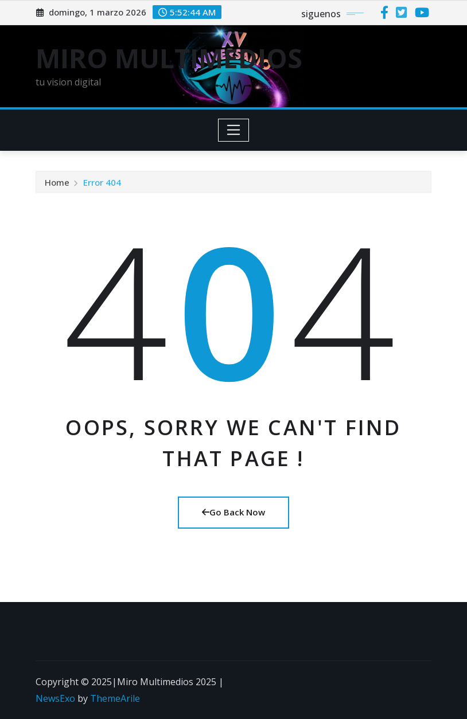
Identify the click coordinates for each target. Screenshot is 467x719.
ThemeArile (115, 698)
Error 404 (102, 183)
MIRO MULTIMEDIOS (169, 58)
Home (57, 183)
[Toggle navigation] (234, 130)
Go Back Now (233, 512)
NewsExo (55, 698)
